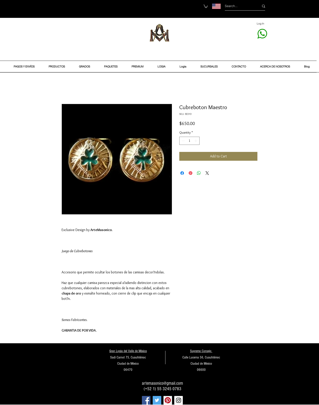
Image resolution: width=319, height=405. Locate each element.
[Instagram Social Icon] (178, 400)
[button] (206, 6)
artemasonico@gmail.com (162, 383)
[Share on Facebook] (182, 173)
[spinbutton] (189, 141)
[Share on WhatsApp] (199, 173)
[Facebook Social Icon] (146, 400)
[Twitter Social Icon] (157, 400)
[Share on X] (207, 173)
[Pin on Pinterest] (190, 173)
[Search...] (239, 6)
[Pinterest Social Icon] (167, 400)
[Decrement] (182, 141)
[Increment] (196, 141)
